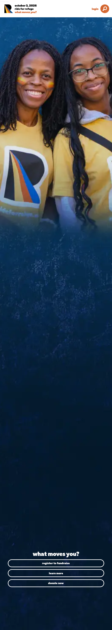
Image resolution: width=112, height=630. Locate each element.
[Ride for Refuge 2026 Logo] (26, 9)
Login (95, 8)
